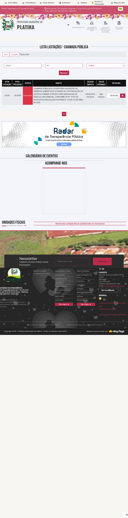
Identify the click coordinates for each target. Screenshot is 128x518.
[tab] (68, 24)
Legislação (81, 285)
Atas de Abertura (83, 271)
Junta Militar (59, 300)
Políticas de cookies (107, 309)
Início (6, 54)
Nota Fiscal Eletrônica (85, 292)
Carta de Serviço (61, 279)
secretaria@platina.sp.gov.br (114, 286)
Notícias (80, 296)
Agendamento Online (63, 271)
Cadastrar (102, 261)
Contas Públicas (61, 286)
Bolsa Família (59, 275)
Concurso (58, 282)
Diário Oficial (59, 296)
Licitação (14, 54)
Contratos (80, 281)
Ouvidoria (80, 300)
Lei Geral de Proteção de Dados (113, 314)
